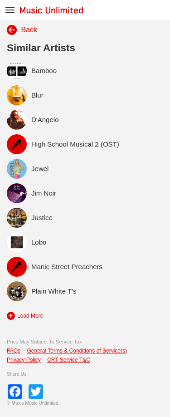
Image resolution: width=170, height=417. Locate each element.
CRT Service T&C (68, 360)
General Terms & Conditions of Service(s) (77, 351)
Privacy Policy (24, 360)
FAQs (13, 351)
